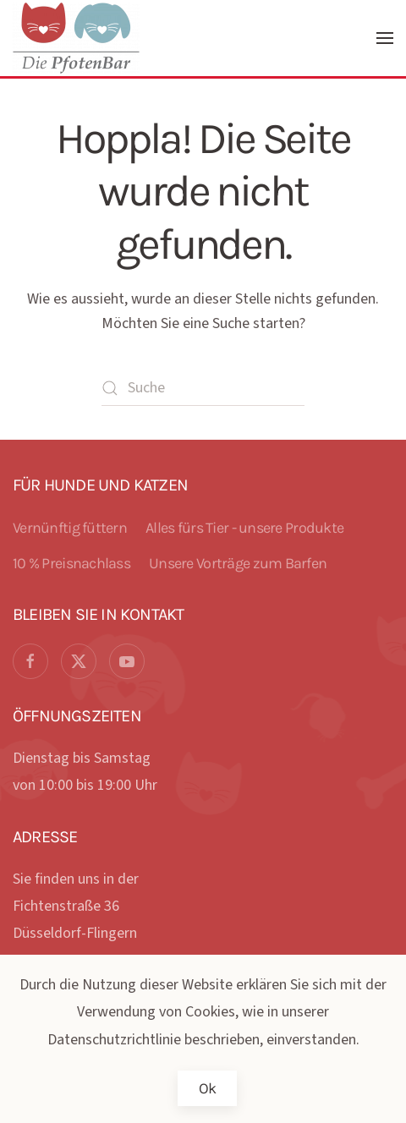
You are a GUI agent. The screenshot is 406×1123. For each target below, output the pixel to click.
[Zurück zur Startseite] (79, 38)
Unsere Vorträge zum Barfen (237, 563)
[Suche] (203, 388)
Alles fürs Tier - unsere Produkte (244, 527)
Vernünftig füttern (70, 527)
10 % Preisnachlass (71, 563)
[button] (384, 38)
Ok (208, 1088)
